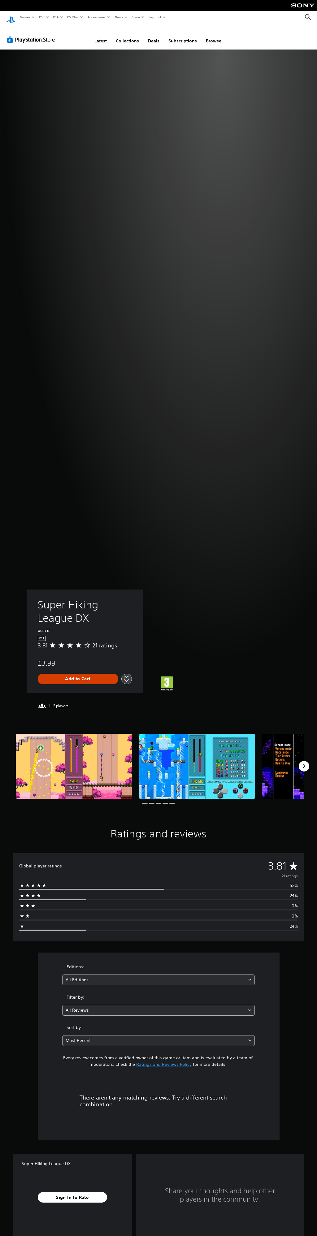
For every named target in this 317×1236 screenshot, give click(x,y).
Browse (213, 35)
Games (25, 17)
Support (154, 17)
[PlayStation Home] (11, 17)
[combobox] (158, 974)
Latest (100, 35)
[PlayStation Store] (32, 34)
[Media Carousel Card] (74, 760)
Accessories (96, 17)
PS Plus (73, 17)
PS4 (56, 17)
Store (136, 17)
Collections (127, 35)
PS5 (42, 17)
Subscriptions (182, 35)
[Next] (304, 760)
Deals (153, 35)
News (119, 17)
